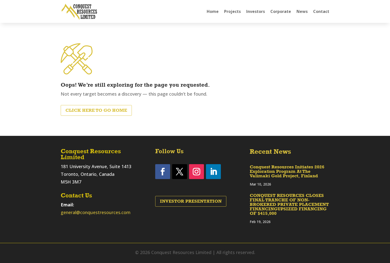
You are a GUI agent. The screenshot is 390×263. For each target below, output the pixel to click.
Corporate (280, 11)
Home (213, 11)
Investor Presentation (191, 201)
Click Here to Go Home (96, 110)
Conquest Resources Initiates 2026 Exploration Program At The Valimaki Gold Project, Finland (287, 171)
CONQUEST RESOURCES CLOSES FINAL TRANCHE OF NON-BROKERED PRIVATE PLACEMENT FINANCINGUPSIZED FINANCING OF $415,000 (289, 204)
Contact (321, 11)
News (302, 11)
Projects (232, 11)
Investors (255, 11)
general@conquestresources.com (96, 212)
